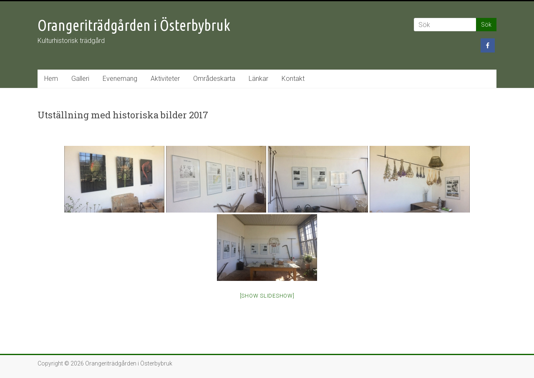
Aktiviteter (165, 79)
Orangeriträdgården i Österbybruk (134, 25)
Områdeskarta (214, 79)
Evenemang (120, 79)
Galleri (80, 79)
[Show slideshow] (267, 296)
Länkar (258, 79)
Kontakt (293, 79)
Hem (51, 79)
